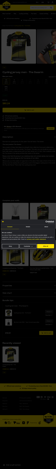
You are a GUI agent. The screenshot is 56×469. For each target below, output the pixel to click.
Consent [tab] (9, 226)
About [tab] (46, 226)
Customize (28, 246)
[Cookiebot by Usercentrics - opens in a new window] (46, 222)
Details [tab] (28, 226)
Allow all (45, 246)
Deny (10, 246)
